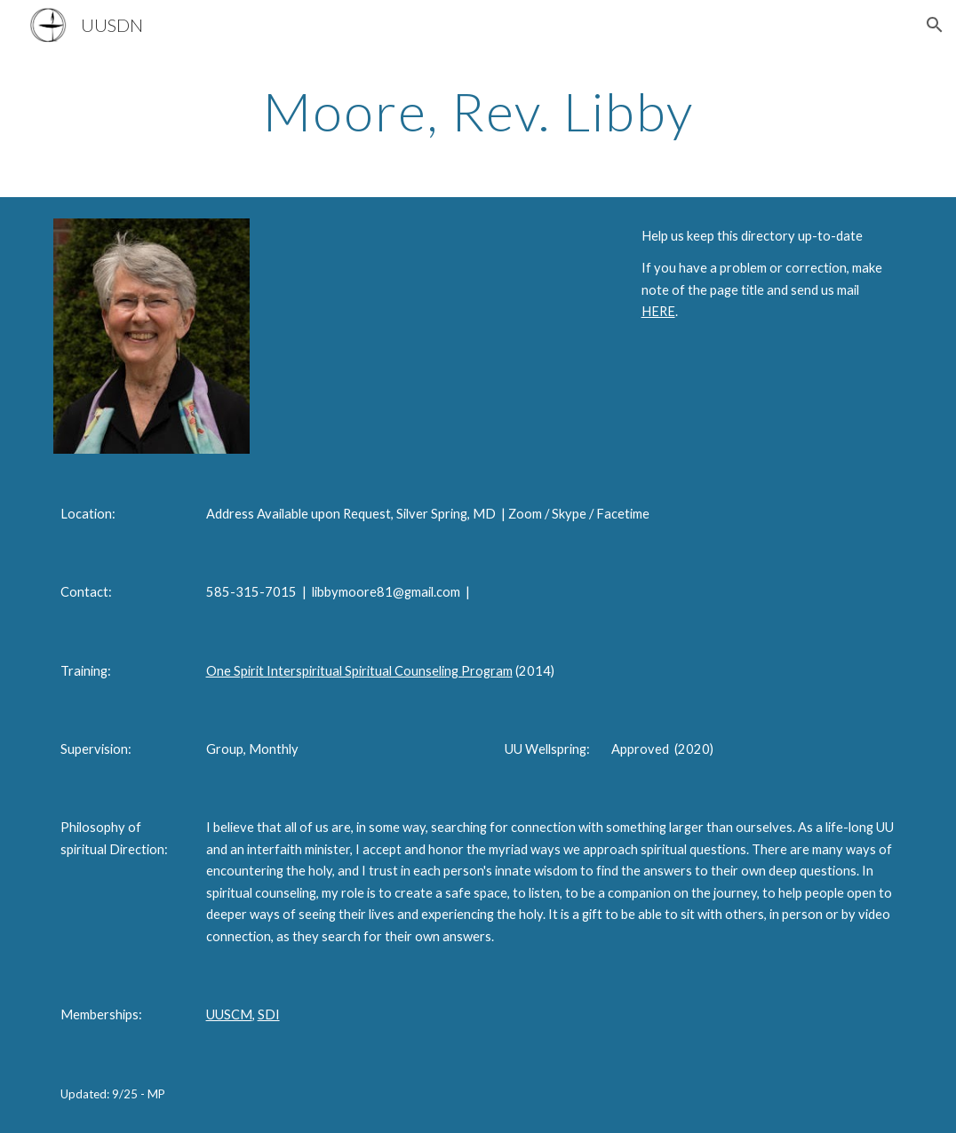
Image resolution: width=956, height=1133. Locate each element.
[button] (934, 25)
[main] (478, 111)
